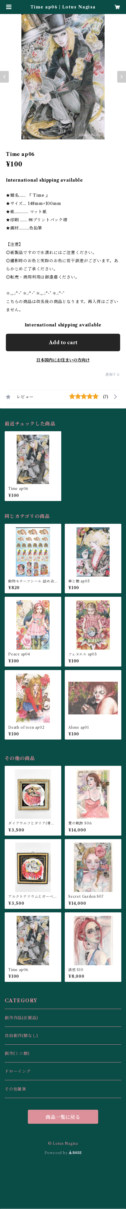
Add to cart (63, 342)
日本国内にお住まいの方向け (63, 360)
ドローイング (18, 1071)
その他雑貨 (15, 1089)
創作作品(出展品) (21, 1017)
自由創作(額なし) (21, 1035)
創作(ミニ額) (17, 1053)
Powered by (63, 1153)
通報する (112, 374)
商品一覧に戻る (63, 1117)
